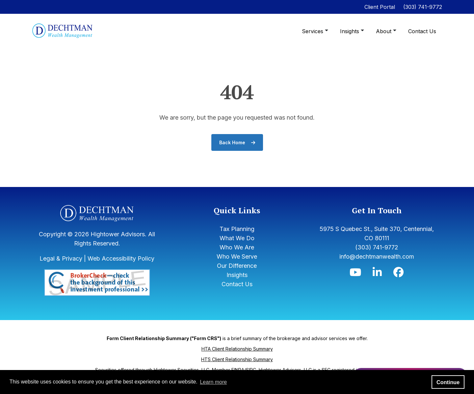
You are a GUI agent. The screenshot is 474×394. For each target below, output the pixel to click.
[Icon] (355, 273)
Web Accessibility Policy (121, 258)
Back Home (237, 142)
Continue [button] (448, 382)
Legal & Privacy (61, 258)
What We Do (237, 238)
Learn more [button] (213, 382)
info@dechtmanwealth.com (376, 256)
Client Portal (379, 7)
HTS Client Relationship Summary (237, 359)
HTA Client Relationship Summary (237, 349)
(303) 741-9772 (422, 7)
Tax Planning (237, 228)
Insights (350, 31)
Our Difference (237, 265)
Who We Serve (237, 256)
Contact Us (422, 31)
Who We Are (237, 247)
